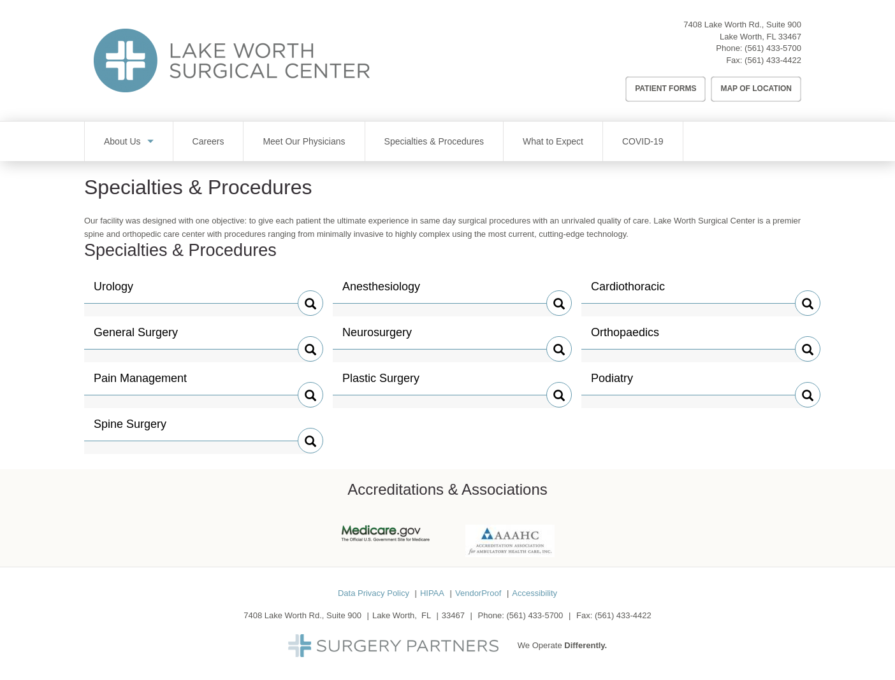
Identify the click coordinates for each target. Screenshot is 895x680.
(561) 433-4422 (773, 60)
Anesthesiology (381, 291)
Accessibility (534, 593)
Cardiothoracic (628, 291)
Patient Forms (665, 88)
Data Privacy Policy (373, 593)
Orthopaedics (625, 337)
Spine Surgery (130, 429)
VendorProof (478, 593)
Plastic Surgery (380, 383)
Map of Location (756, 88)
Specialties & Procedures (434, 141)
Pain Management (140, 383)
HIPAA (432, 593)
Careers (208, 141)
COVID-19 (643, 141)
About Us (122, 141)
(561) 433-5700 (773, 48)
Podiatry (617, 383)
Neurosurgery (377, 337)
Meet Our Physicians (304, 141)
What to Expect (553, 141)
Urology (120, 291)
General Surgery (136, 337)
